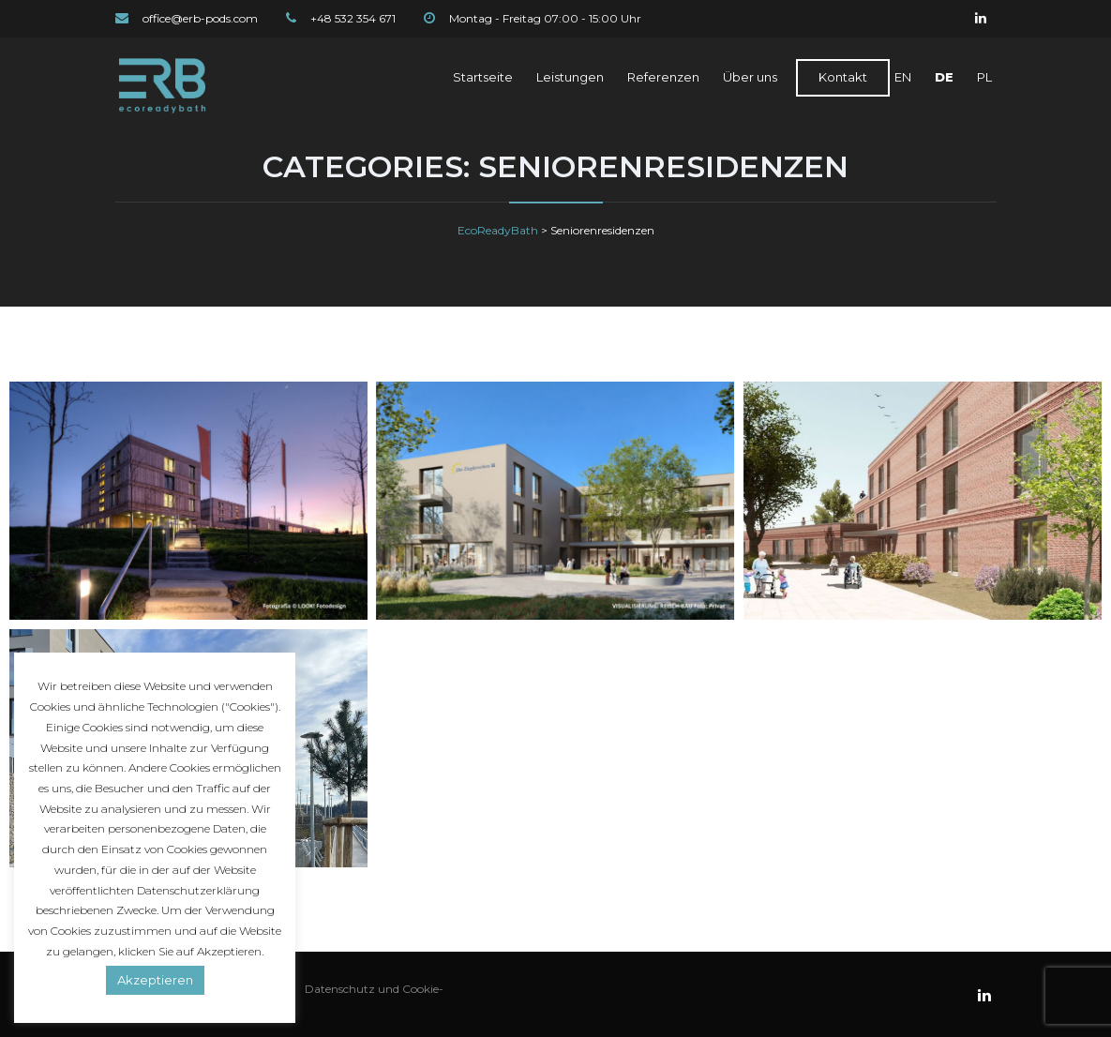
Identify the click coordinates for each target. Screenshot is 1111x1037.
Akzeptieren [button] (155, 979)
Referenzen (663, 76)
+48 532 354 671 (353, 18)
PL (984, 76)
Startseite (483, 76)
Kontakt (842, 76)
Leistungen (570, 76)
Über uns (750, 76)
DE (944, 76)
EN (902, 76)
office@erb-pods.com (200, 18)
